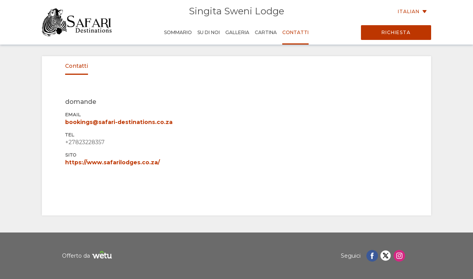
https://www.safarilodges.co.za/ (112, 162)
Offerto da (88, 256)
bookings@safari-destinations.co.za (119, 122)
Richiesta (396, 32)
